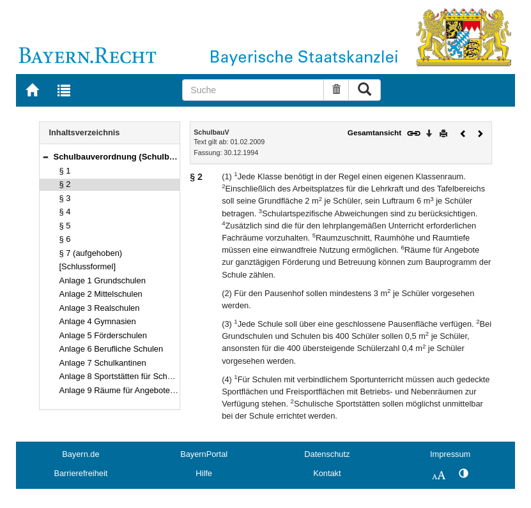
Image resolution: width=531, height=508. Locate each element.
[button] (45, 156)
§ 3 (65, 198)
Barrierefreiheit (80, 473)
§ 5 (65, 225)
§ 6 (65, 239)
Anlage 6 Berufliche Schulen (111, 349)
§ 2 (65, 184)
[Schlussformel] (87, 266)
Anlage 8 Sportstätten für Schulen (121, 376)
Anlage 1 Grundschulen (102, 280)
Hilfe (204, 473)
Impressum (450, 454)
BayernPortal (203, 454)
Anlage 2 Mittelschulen (100, 294)
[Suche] (252, 90)
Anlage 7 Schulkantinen (102, 363)
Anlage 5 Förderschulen (103, 335)
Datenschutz (327, 454)
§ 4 (65, 211)
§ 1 (65, 171)
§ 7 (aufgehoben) (91, 253)
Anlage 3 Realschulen (99, 308)
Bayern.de (80, 454)
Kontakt (327, 473)
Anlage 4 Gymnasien (97, 321)
